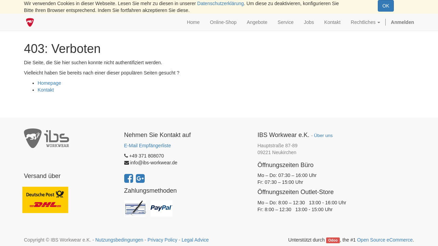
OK (385, 6)
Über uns (323, 135)
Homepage (49, 83)
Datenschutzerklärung (220, 3)
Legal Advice (195, 240)
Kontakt (46, 90)
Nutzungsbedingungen (119, 240)
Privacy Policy (162, 240)
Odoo (332, 240)
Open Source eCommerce (385, 240)
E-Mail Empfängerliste (147, 145)
